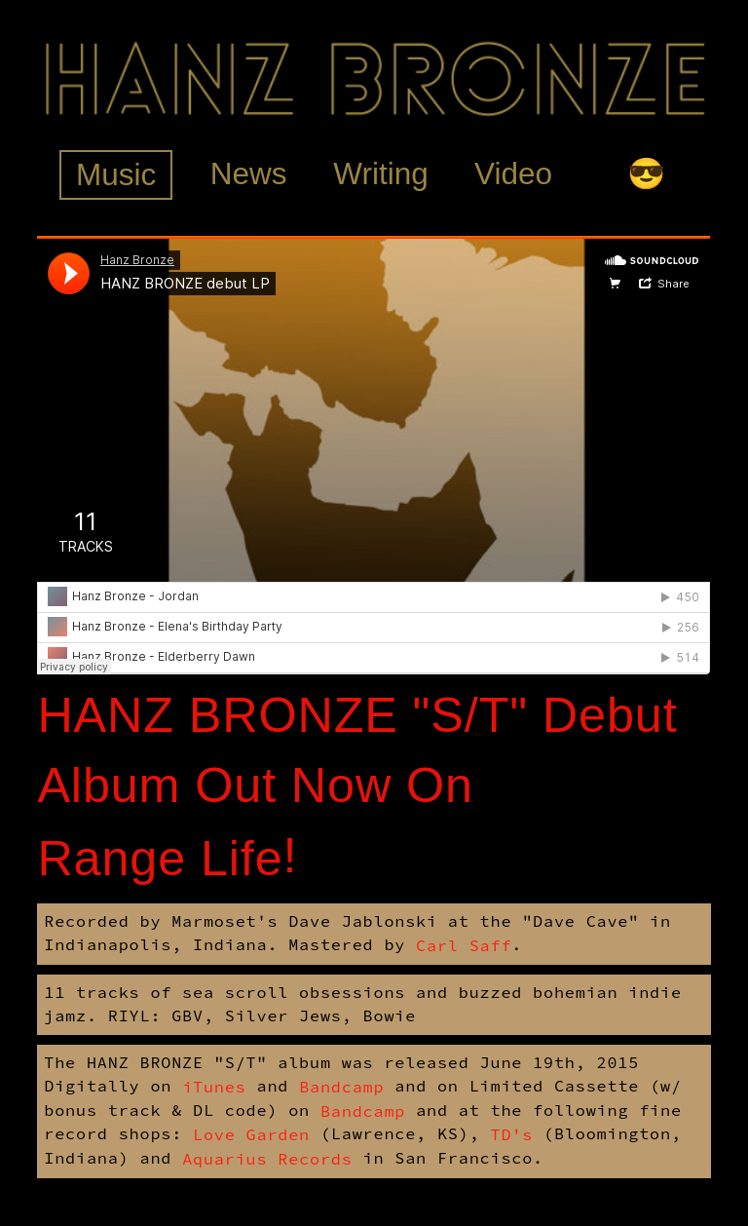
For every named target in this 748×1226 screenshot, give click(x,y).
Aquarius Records (267, 1158)
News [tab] (248, 173)
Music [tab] (116, 174)
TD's (511, 1134)
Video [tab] (513, 173)
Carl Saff (463, 945)
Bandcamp (341, 1086)
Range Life (159, 858)
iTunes (213, 1086)
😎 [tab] (646, 173)
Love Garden (251, 1134)
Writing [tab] (380, 173)
